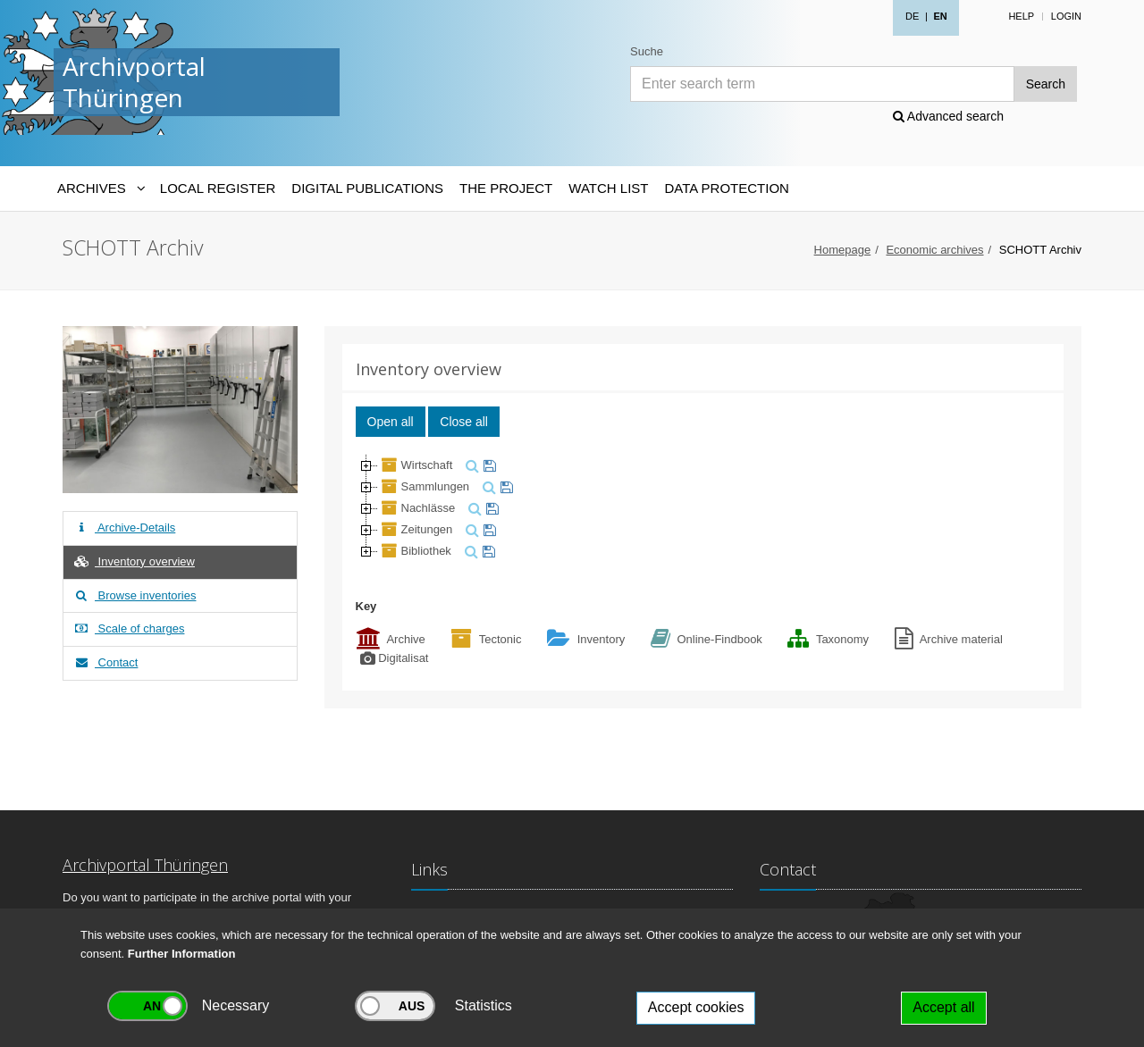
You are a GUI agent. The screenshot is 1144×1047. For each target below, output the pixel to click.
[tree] (703, 508)
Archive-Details (123, 527)
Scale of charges (128, 628)
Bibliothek (414, 550)
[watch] (487, 465)
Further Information (182, 953)
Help (1021, 16)
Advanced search (948, 116)
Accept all (943, 1007)
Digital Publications (367, 188)
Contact (105, 662)
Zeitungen (415, 529)
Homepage (842, 249)
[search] (470, 465)
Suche (646, 51)
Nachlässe (417, 508)
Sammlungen (424, 486)
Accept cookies (696, 1007)
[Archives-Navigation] (100, 188)
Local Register (217, 188)
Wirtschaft (415, 465)
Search (1045, 84)
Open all (390, 422)
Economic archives (934, 249)
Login (1066, 16)
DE (912, 16)
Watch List (608, 188)
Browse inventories (134, 595)
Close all (464, 422)
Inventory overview (133, 561)
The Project (505, 188)
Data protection (726, 188)
